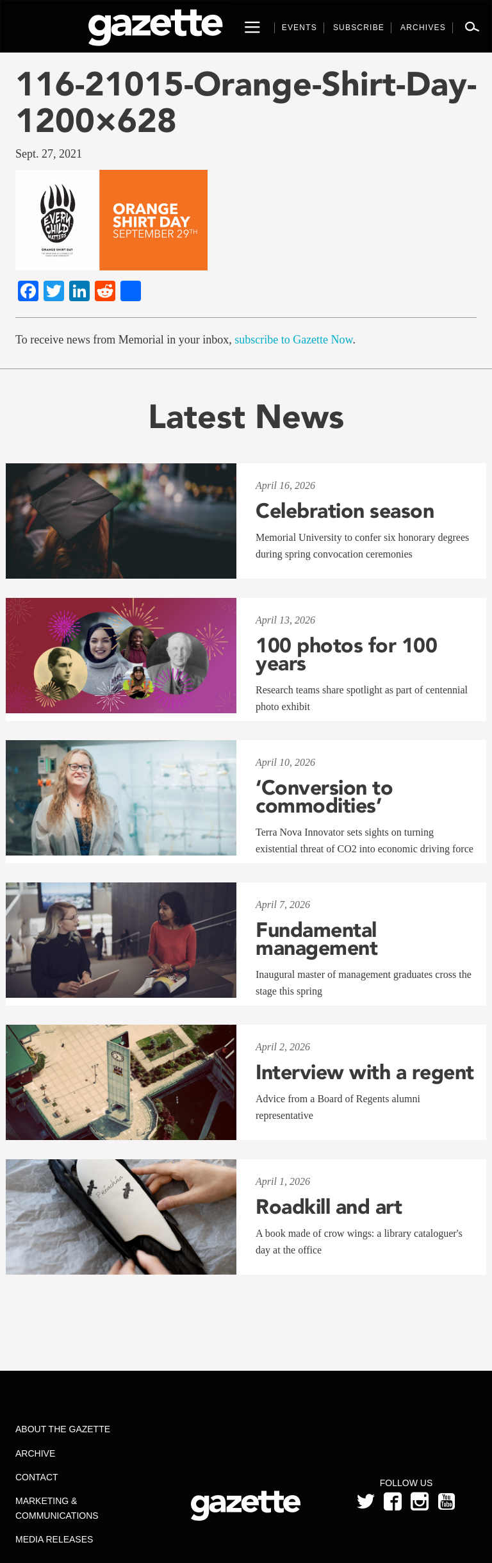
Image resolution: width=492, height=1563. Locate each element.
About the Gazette (62, 1429)
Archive (35, 1453)
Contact (36, 1477)
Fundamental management (316, 939)
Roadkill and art (329, 1207)
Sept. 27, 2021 (48, 153)
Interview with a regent (365, 1072)
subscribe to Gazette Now (293, 339)
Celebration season (345, 511)
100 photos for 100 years (346, 654)
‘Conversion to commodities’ (324, 797)
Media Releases (54, 1539)
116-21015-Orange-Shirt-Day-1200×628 (246, 101)
